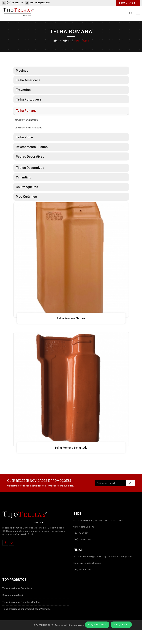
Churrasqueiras (27, 187)
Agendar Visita (97, 624)
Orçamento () (127, 3)
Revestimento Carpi (12, 595)
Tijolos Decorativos (30, 168)
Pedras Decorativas (30, 156)
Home (55, 40)
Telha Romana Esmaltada (27, 127)
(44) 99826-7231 (12, 2)
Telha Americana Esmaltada (17, 588)
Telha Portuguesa (28, 99)
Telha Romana (26, 111)
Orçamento (121, 624)
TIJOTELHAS (41, 624)
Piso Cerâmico (26, 197)
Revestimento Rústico (32, 147)
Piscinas (22, 70)
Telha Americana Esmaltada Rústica (21, 602)
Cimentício (23, 177)
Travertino (23, 90)
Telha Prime (24, 137)
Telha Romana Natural (25, 120)
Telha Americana (28, 80)
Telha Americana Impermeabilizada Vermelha (26, 609)
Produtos (66, 40)
